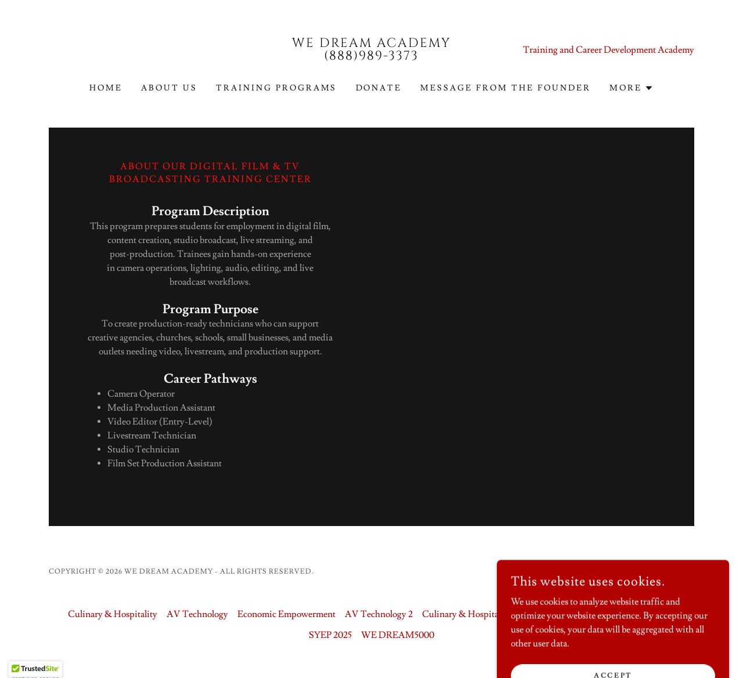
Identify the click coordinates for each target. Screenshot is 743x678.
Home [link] (105, 88)
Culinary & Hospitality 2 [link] (470, 614)
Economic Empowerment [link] (286, 614)
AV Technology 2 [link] (379, 614)
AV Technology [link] (197, 614)
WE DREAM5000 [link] (397, 635)
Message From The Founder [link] (505, 88)
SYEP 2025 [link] (330, 635)
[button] (631, 88)
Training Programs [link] (276, 88)
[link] (372, 57)
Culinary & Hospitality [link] (112, 614)
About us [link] (169, 88)
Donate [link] (379, 88)
